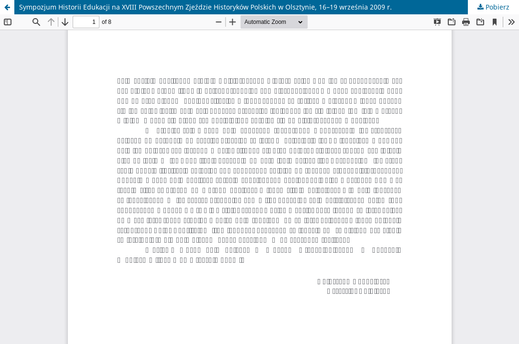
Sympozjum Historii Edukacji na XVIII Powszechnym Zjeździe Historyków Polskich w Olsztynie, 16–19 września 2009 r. (205, 6)
